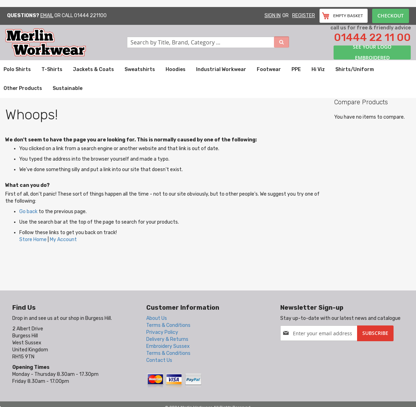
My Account (63, 240)
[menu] (208, 79)
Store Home (33, 240)
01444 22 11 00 (372, 37)
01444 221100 (90, 16)
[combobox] (208, 42)
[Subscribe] (375, 333)
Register (303, 16)
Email (46, 16)
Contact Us (159, 360)
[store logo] (66, 42)
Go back (28, 212)
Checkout (390, 15)
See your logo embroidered (372, 52)
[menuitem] (17, 70)
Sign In (272, 16)
